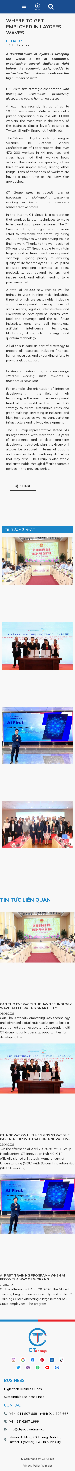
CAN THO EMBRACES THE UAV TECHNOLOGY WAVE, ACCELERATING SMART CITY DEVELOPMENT (36, 1008)
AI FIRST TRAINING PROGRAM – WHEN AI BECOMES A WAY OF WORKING (32, 1277)
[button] (51, 6)
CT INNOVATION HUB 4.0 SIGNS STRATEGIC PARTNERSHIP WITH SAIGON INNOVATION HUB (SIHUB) (35, 1139)
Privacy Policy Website (38, 1465)
